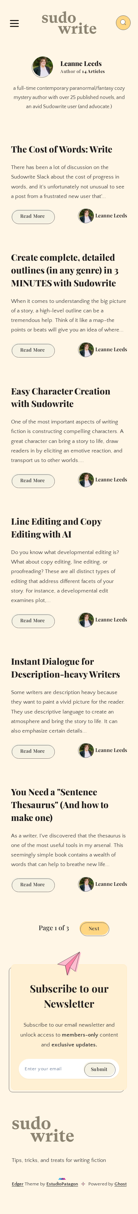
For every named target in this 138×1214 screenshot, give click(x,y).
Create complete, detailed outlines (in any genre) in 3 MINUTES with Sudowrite (64, 270)
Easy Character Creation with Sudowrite (60, 397)
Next (94, 928)
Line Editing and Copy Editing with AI (56, 527)
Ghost (120, 1184)
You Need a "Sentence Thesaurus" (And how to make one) (60, 804)
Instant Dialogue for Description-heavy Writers (65, 667)
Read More (37, 217)
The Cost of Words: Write (61, 149)
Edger (18, 1184)
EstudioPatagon (62, 1184)
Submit (99, 1069)
